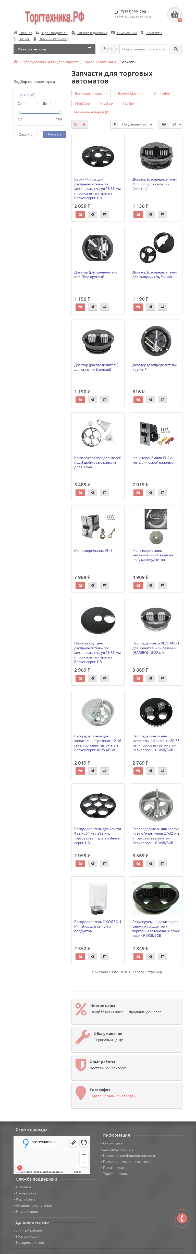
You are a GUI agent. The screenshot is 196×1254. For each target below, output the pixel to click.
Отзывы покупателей (33, 1205)
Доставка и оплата (117, 1149)
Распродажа (25, 1193)
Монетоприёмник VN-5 (93, 550)
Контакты (151, 33)
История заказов (29, 1243)
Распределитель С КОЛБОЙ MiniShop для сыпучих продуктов (97, 926)
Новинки (22, 1187)
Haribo (128, 103)
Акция (22, 39)
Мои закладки (27, 1236)
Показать (54, 134)
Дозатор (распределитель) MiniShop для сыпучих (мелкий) (154, 183)
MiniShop (82, 103)
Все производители (91, 94)
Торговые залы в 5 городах (112, 1096)
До (45, 103)
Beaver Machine (131, 94)
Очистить (25, 134)
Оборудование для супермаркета (50, 62)
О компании (124, 33)
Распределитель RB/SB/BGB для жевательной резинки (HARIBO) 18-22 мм (155, 647)
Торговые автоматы (99, 62)
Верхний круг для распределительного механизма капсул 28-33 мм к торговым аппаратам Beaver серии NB (97, 188)
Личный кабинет (29, 1230)
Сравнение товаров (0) (90, 112)
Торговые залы (115, 1174)
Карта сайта (24, 1199)
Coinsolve (162, 94)
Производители (51, 33)
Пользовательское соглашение (128, 1162)
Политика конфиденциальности (128, 1155)
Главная (23, 33)
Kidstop (106, 103)
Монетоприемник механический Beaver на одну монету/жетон (152, 555)
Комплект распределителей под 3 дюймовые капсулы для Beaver (97, 462)
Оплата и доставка (89, 33)
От (20, 103)
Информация (26, 1211)
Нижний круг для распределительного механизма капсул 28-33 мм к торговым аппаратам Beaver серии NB (97, 652)
